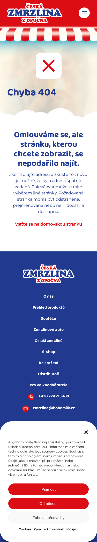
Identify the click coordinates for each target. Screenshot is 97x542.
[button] (86, 432)
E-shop (48, 352)
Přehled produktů (49, 308)
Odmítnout (48, 503)
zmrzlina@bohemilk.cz (48, 408)
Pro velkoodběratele (49, 385)
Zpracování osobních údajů (55, 529)
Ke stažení (48, 363)
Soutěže (48, 319)
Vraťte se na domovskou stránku (48, 224)
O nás (48, 297)
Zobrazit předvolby (48, 517)
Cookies (25, 529)
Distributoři (48, 374)
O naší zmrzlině (49, 341)
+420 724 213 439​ (48, 396)
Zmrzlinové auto (49, 330)
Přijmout (48, 489)
